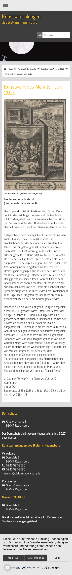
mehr (58, 558)
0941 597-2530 (15, 465)
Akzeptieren (36, 558)
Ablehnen (14, 558)
